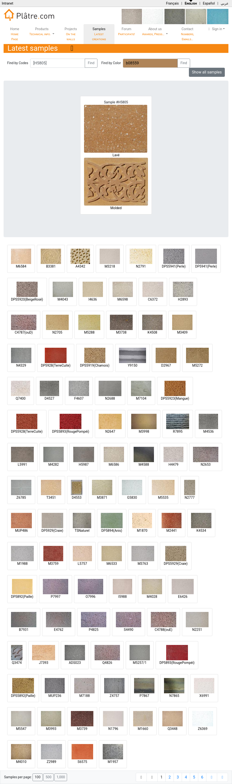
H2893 (183, 299)
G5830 (132, 497)
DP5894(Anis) (111, 530)
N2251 (197, 630)
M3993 (51, 729)
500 (48, 777)
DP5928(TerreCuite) (55, 365)
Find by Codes (17, 63)
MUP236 (54, 696)
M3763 (143, 564)
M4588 (144, 464)
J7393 (43, 663)
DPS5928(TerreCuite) (27, 431)
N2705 (57, 332)
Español (209, 3)
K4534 (201, 530)
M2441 (171, 530)
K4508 (152, 332)
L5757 (82, 564)
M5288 (89, 332)
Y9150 (132, 365)
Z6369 (203, 729)
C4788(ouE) (163, 630)
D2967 (166, 365)
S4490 (128, 630)
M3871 (102, 497)
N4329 (21, 365)
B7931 (23, 630)
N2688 (110, 398)
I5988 (122, 597)
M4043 (62, 299)
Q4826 (107, 663)
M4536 (208, 431)
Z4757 (114, 696)
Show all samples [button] (207, 72)
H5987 (84, 464)
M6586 (114, 464)
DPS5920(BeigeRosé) (27, 299)
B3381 (51, 266)
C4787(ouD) (24, 332)
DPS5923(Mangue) (175, 398)
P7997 (55, 597)
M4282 (53, 464)
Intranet (7, 3)
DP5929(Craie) (52, 530)
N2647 (110, 431)
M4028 (152, 597)
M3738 (121, 332)
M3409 (182, 332)
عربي (224, 3)
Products (40, 31)
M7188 (84, 696)
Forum (126, 31)
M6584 (21, 266)
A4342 (80, 266)
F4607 (79, 398)
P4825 (93, 630)
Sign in (214, 29)
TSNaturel (82, 530)
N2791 (141, 266)
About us (153, 31)
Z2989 (51, 762)
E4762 (58, 630)
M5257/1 (140, 663)
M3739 (82, 729)
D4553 (77, 497)
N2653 (205, 464)
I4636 (92, 299)
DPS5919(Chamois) (94, 365)
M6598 (122, 299)
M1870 (142, 530)
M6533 (112, 564)
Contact (187, 34)
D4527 (49, 398)
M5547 (21, 729)
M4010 (21, 762)
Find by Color (111, 63)
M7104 (141, 398)
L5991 (22, 464)
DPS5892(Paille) (23, 696)
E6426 (182, 597)
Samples (99, 34)
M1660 (143, 729)
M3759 (53, 564)
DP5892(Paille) (22, 597)
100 (37, 777)
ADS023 (75, 663)
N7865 (174, 696)
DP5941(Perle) (206, 266)
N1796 (113, 729)
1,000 (61, 777)
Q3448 (172, 729)
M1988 (22, 564)
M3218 (110, 266)
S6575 (82, 762)
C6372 (153, 299)
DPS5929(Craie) (176, 564)
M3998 (144, 431)
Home (14, 34)
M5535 (163, 497)
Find (91, 63)
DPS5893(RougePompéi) (70, 431)
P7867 (144, 696)
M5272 (197, 365)
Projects (71, 34)
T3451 (51, 497)
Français (172, 3)
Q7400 (20, 398)
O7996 (91, 597)
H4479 (173, 464)
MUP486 (21, 530)
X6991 (204, 696)
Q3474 (17, 663)
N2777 (189, 497)
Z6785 (21, 497)
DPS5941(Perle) (174, 266)
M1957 (113, 762)
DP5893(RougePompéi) (176, 663)
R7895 (177, 431)
